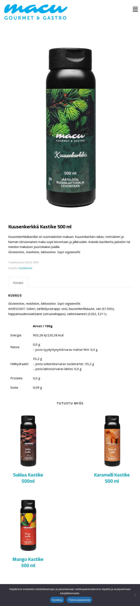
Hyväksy (57, 599)
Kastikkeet (25, 268)
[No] (135, 595)
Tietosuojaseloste (79, 599)
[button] (135, 9)
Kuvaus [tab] (18, 282)
